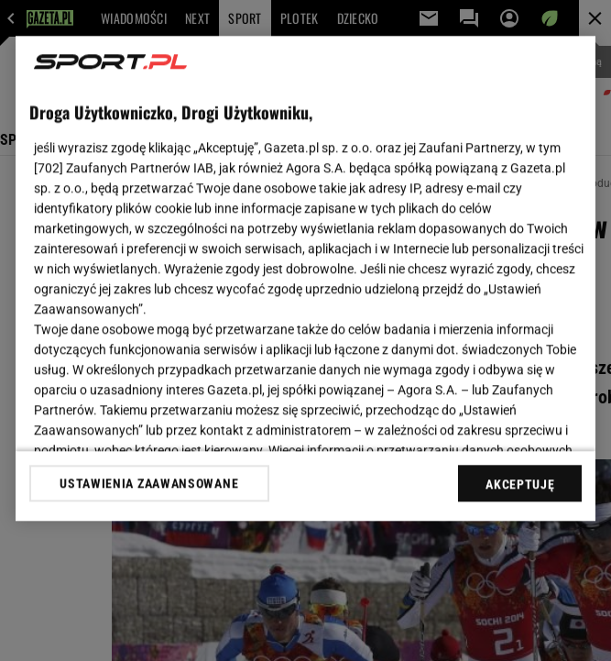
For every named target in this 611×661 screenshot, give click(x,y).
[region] (306, 278)
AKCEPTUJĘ (520, 484)
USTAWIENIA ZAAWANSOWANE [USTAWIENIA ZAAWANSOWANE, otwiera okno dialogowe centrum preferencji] (149, 483)
